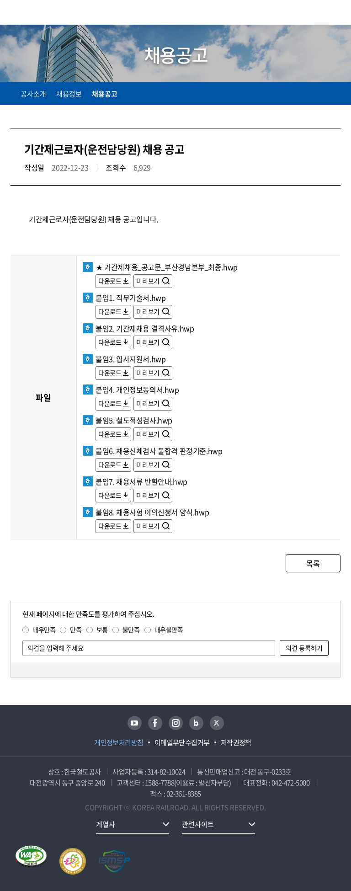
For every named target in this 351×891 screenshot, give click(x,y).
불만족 (131, 629)
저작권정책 (236, 742)
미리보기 (148, 280)
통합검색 (315, 14)
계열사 (105, 824)
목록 (312, 563)
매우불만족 (168, 629)
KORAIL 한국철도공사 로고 (46, 12)
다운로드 (109, 280)
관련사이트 (198, 824)
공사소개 (33, 94)
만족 (75, 629)
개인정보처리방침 (119, 742)
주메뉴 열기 (335, 14)
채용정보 (69, 94)
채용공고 (104, 94)
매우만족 (43, 629)
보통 (102, 629)
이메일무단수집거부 (182, 742)
